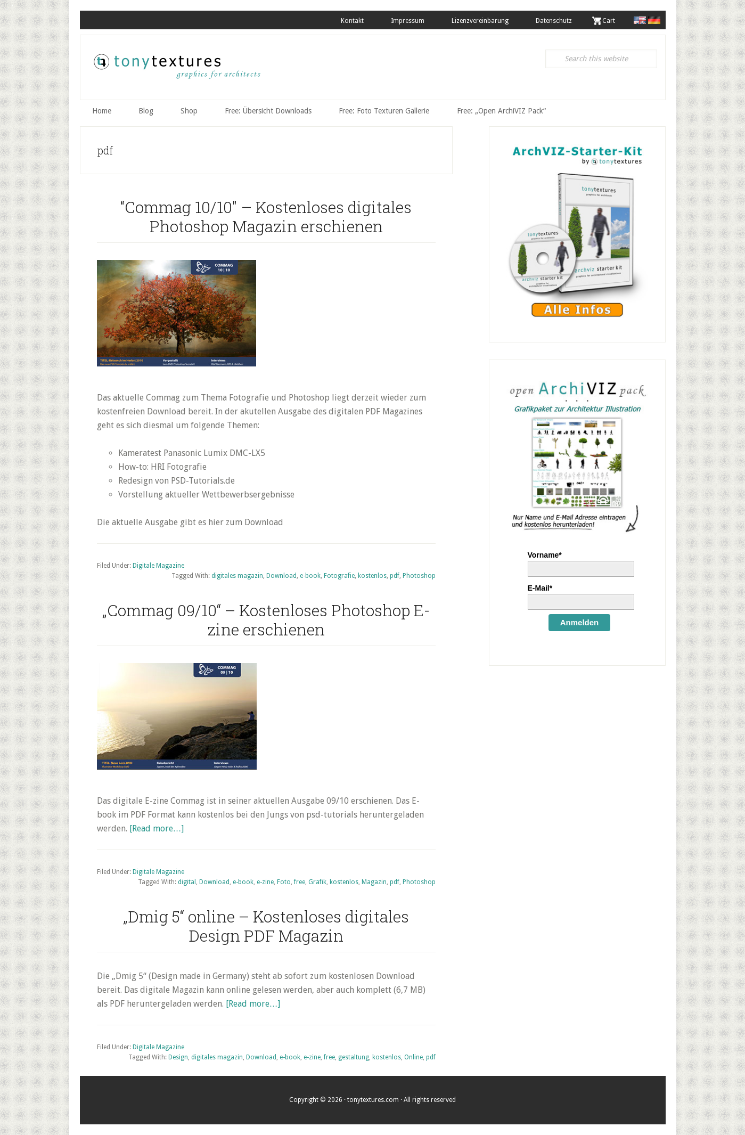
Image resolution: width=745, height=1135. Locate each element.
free (299, 882)
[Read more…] (156, 828)
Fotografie (339, 575)
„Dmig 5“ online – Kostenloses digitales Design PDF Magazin (266, 925)
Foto (284, 882)
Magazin (374, 882)
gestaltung (353, 1057)
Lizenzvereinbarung (479, 21)
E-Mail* (540, 587)
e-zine (265, 882)
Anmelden (579, 621)
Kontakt (350, 21)
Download (281, 575)
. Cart (607, 21)
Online (413, 1057)
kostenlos (372, 575)
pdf (394, 575)
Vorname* (545, 554)
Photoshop (419, 575)
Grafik (317, 882)
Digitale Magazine (158, 565)
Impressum (406, 21)
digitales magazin (237, 575)
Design (178, 1057)
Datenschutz (553, 21)
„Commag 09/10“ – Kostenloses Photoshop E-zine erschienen (266, 619)
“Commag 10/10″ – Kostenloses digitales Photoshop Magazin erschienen (266, 216)
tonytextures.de (176, 69)
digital (187, 882)
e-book (310, 575)
